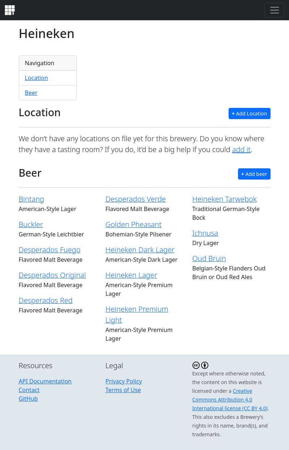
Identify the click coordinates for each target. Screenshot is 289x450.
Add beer (254, 174)
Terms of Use (123, 390)
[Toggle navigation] (274, 10)
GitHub (28, 399)
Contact (29, 390)
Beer (31, 93)
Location (36, 78)
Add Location (249, 113)
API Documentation (45, 381)
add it (241, 149)
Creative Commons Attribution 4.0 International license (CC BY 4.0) (230, 399)
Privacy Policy (124, 381)
